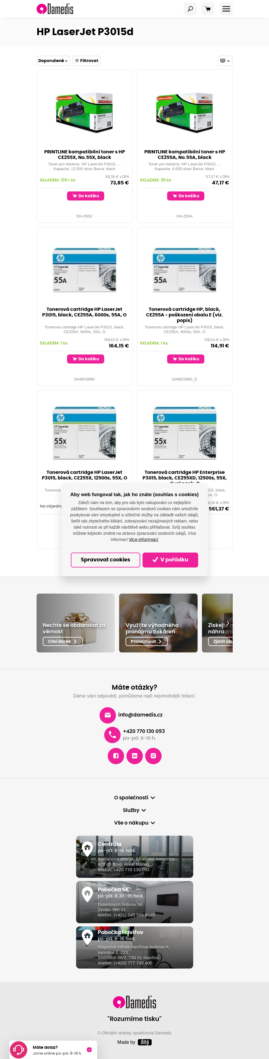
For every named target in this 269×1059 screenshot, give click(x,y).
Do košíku (85, 195)
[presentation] (228, 623)
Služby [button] (131, 810)
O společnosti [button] (131, 797)
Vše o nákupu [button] (131, 822)
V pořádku (170, 560)
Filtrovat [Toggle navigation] (87, 60)
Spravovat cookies (105, 560)
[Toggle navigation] (190, 8)
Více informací (143, 539)
